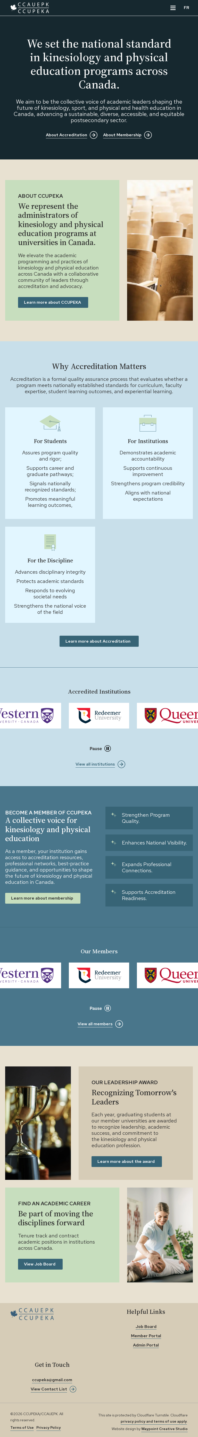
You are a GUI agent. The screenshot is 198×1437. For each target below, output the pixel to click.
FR (186, 7)
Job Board (146, 1326)
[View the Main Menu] (173, 8)
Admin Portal (146, 1345)
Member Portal (146, 1336)
